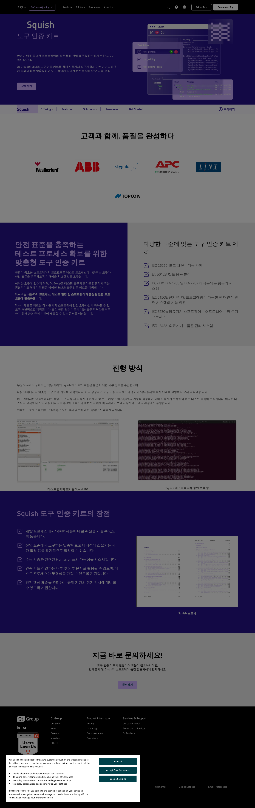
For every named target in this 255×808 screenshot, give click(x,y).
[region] (73, 778)
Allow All (118, 761)
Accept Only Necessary (118, 770)
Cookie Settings (118, 779)
